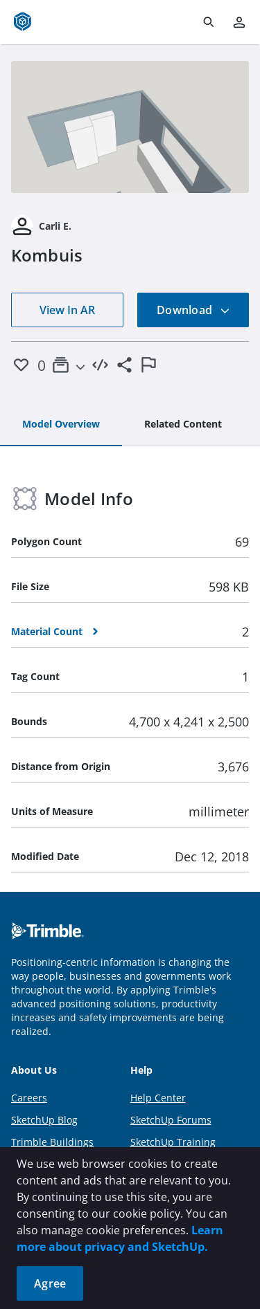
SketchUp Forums (170, 1119)
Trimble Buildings (52, 1141)
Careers (29, 1097)
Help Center (158, 1097)
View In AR (67, 310)
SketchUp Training (173, 1141)
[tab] (61, 424)
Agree (50, 1283)
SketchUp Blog (44, 1119)
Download (193, 310)
